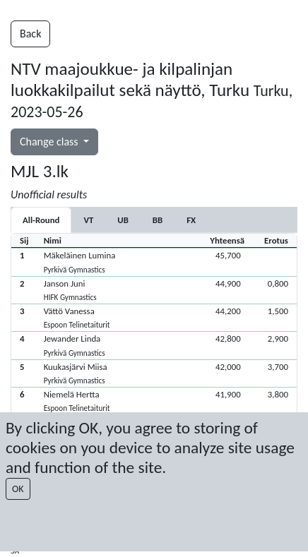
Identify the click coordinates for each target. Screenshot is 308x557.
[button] (154, 261)
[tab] (88, 220)
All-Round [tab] (41, 220)
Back (30, 33)
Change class (50, 141)
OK (18, 489)
